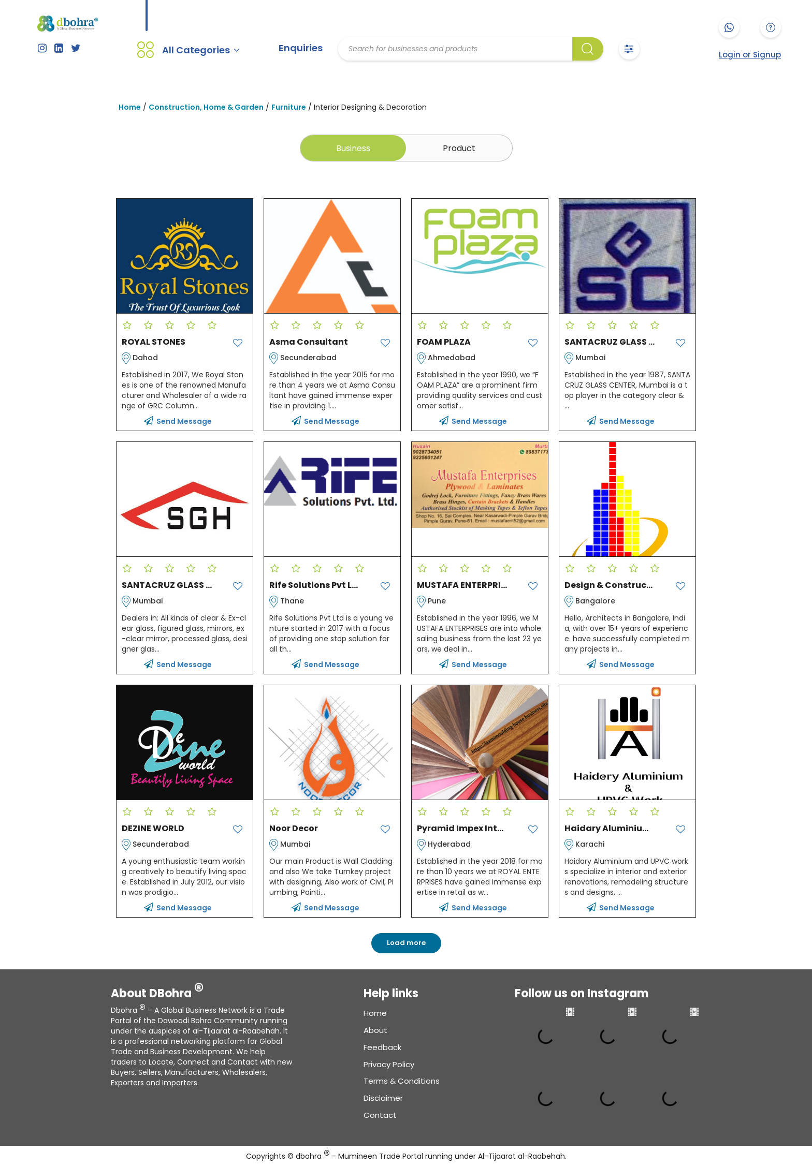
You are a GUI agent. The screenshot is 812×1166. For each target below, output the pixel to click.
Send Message (178, 420)
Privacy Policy (389, 1063)
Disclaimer (383, 1097)
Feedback (382, 1046)
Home (130, 106)
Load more (406, 942)
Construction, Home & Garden (206, 106)
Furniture (288, 106)
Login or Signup (750, 54)
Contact (380, 1114)
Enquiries (301, 47)
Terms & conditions (402, 1080)
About (375, 1029)
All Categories (201, 49)
